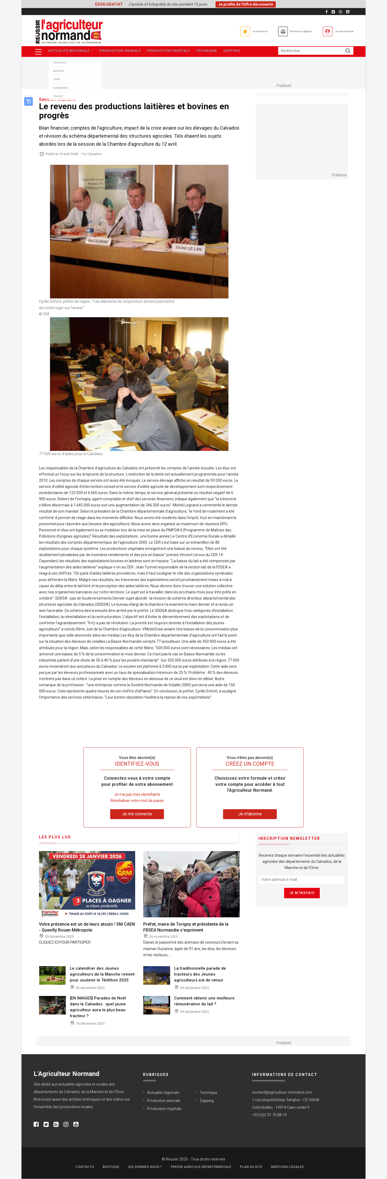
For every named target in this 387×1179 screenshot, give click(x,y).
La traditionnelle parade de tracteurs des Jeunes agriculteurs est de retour (200, 974)
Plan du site (251, 1167)
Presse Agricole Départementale (201, 1167)
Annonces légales (282, 31)
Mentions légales (287, 1167)
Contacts (85, 1167)
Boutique (111, 1167)
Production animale (122, 52)
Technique (212, 52)
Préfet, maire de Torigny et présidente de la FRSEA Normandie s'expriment (185, 927)
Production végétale (172, 52)
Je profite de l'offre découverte (245, 4)
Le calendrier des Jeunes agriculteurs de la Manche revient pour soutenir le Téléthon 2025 (102, 974)
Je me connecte (338, 31)
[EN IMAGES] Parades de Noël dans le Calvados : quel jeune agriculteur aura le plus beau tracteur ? (98, 1007)
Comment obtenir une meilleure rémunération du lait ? (204, 1001)
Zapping (239, 52)
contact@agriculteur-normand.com (282, 1093)
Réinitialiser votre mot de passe (137, 801)
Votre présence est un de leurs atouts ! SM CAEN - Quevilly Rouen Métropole (87, 927)
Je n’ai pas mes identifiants (137, 795)
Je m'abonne (229, 31)
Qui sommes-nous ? (145, 1167)
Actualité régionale (71, 52)
